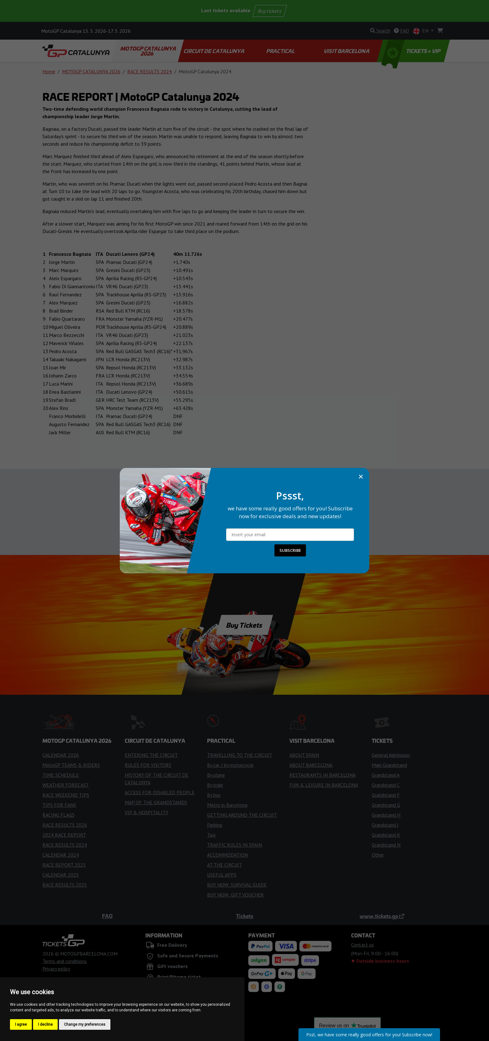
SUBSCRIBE (290, 550)
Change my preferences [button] (84, 1024)
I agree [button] (21, 1024)
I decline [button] (45, 1024)
